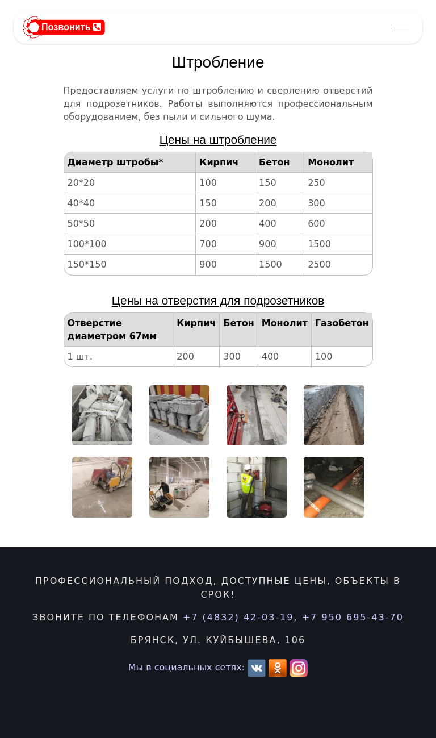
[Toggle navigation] (400, 27)
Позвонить (71, 27)
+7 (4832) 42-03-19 (238, 617)
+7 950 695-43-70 (353, 617)
